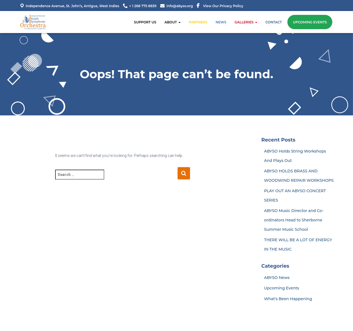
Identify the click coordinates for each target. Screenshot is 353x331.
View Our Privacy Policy (223, 6)
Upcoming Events (310, 22)
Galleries (245, 22)
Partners (198, 22)
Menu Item (198, 6)
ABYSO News (277, 277)
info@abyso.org (180, 6)
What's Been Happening (288, 298)
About (172, 22)
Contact (274, 22)
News (221, 22)
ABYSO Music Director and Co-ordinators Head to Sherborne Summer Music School (294, 220)
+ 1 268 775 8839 (143, 6)
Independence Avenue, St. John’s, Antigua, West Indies (69, 6)
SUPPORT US (145, 22)
